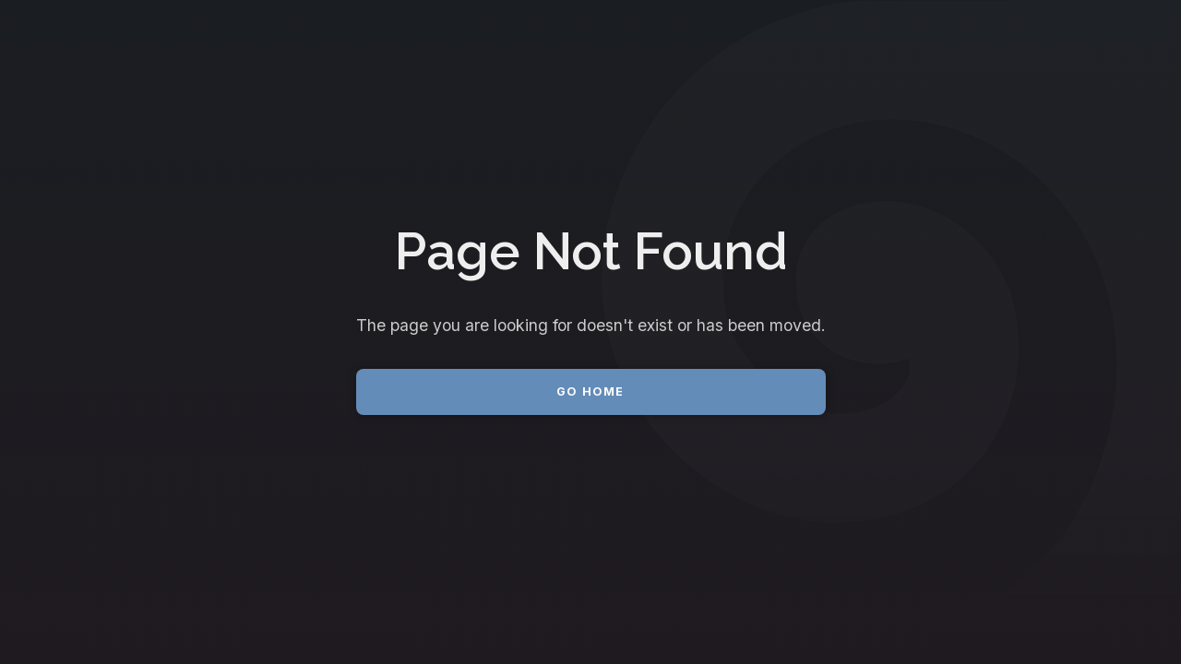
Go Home (590, 391)
